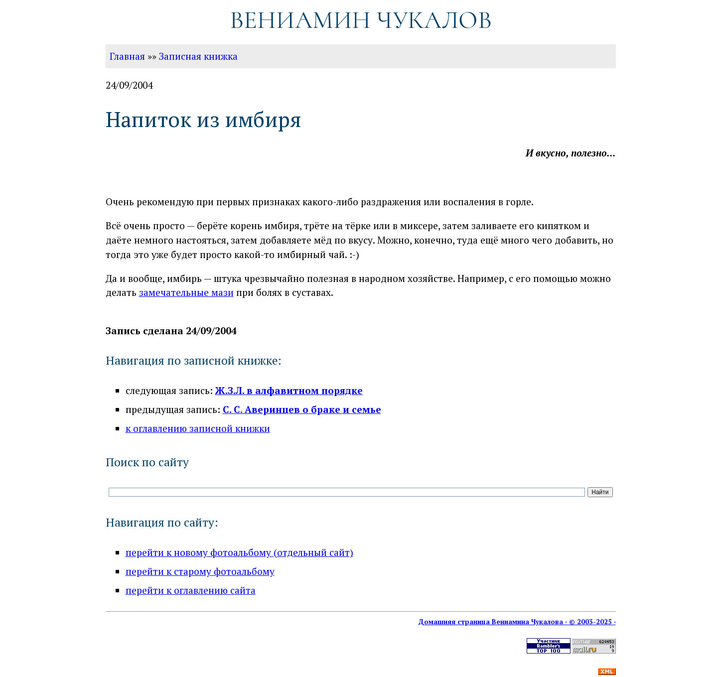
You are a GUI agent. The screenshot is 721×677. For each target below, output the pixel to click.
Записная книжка (198, 56)
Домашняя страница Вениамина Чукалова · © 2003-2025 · (517, 621)
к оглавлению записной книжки (198, 428)
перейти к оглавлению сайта (191, 590)
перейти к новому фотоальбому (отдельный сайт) (239, 552)
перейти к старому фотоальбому (200, 571)
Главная (127, 56)
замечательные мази (186, 292)
